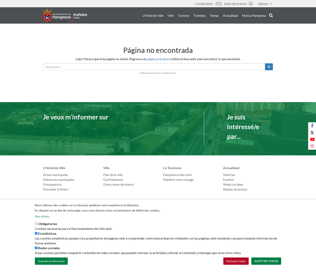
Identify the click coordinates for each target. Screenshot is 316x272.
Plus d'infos (42, 218)
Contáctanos (208, 3)
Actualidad (230, 16)
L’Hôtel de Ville (153, 16)
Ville (170, 16)
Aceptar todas (266, 262)
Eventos (228, 179)
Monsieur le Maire (56, 189)
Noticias (229, 175)
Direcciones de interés (118, 184)
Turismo (183, 16)
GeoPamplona (113, 179)
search (271, 16)
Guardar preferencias (51, 262)
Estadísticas (47, 235)
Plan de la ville (113, 175)
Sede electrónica (238, 3)
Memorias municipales (58, 179)
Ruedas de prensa (235, 189)
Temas (214, 16)
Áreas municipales (55, 175)
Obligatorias (47, 225)
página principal (157, 59)
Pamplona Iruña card (177, 175)
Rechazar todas (236, 262)
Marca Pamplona (254, 16)
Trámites (199, 16)
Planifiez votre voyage (178, 179)
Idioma (265, 3)
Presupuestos (52, 184)
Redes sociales (233, 184)
